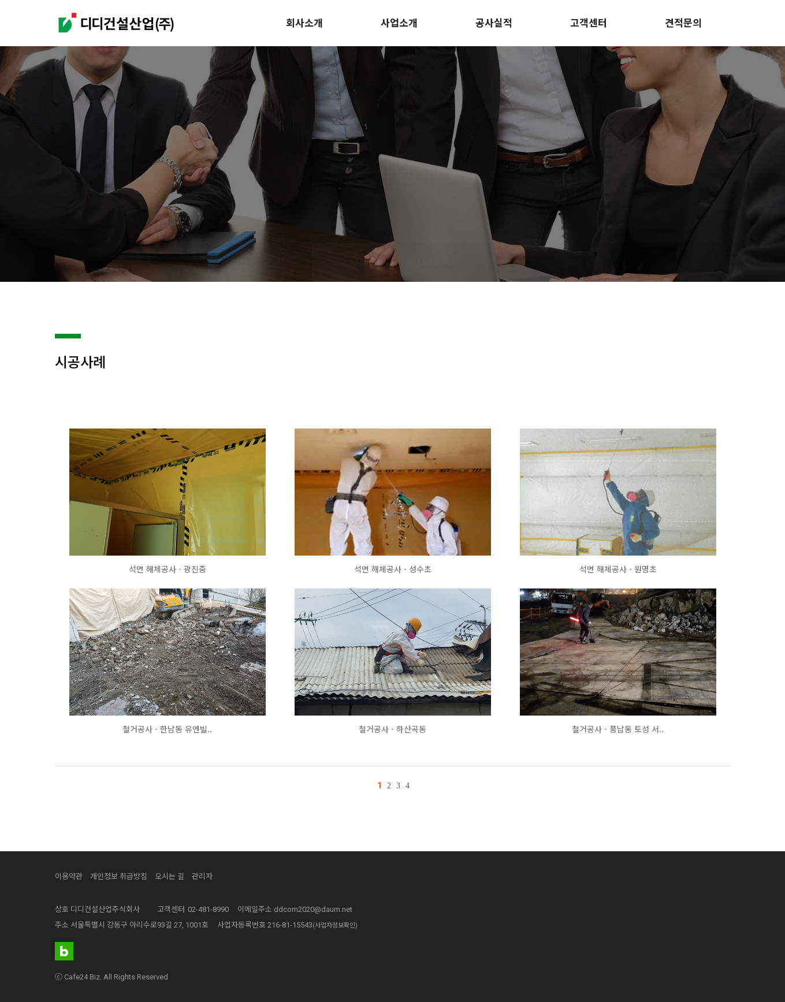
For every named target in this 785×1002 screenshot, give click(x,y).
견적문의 (683, 23)
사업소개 (399, 23)
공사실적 (493, 23)
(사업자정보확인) (335, 925)
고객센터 (588, 23)
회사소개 (304, 23)
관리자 (202, 876)
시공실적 (433, 262)
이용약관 (69, 876)
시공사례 (352, 262)
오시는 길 (169, 876)
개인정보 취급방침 (118, 876)
